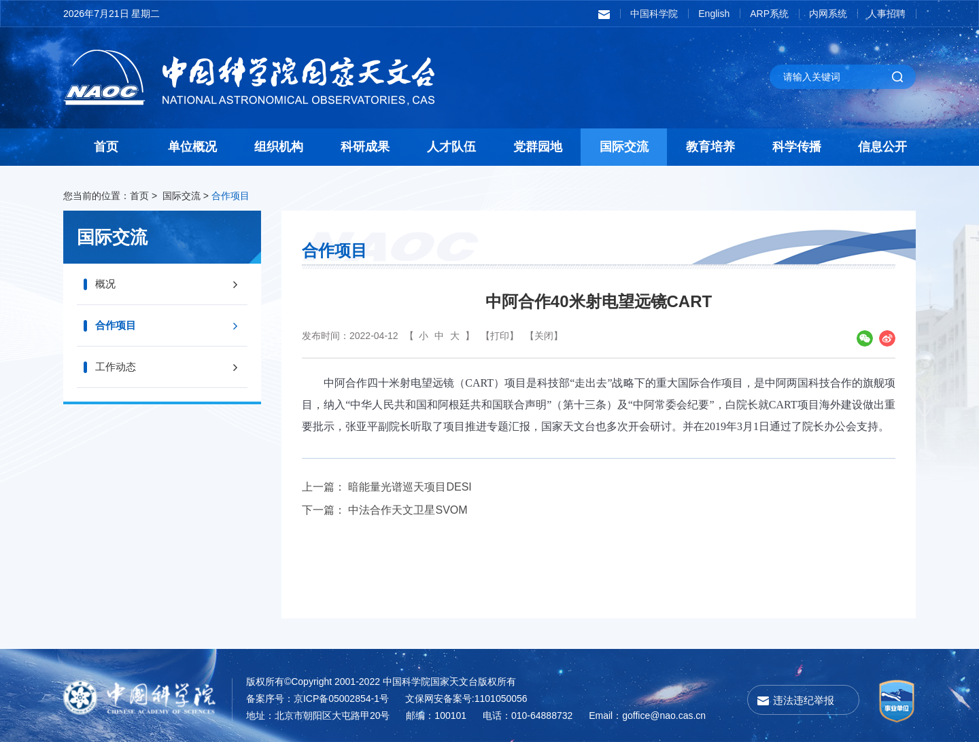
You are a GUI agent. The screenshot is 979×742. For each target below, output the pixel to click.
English (713, 13)
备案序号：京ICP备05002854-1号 (317, 698)
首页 (106, 147)
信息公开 (882, 147)
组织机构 (278, 147)
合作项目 (230, 195)
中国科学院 (654, 13)
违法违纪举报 (803, 700)
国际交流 (624, 147)
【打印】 (500, 335)
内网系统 (828, 13)
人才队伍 (451, 147)
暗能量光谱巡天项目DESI (409, 487)
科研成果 (365, 147)
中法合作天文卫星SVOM (407, 510)
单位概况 (192, 147)
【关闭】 (544, 335)
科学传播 (796, 147)
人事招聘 (887, 13)
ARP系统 (769, 13)
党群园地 (537, 147)
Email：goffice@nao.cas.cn (647, 715)
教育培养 (710, 147)
